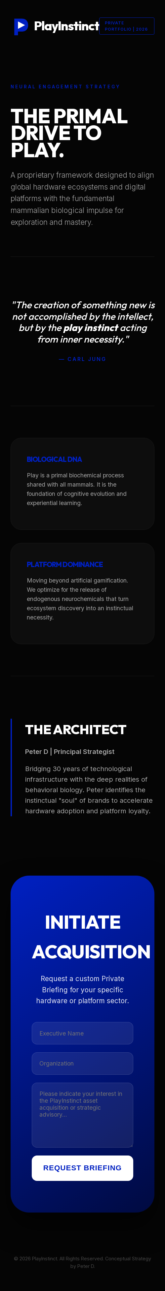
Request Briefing (82, 1168)
